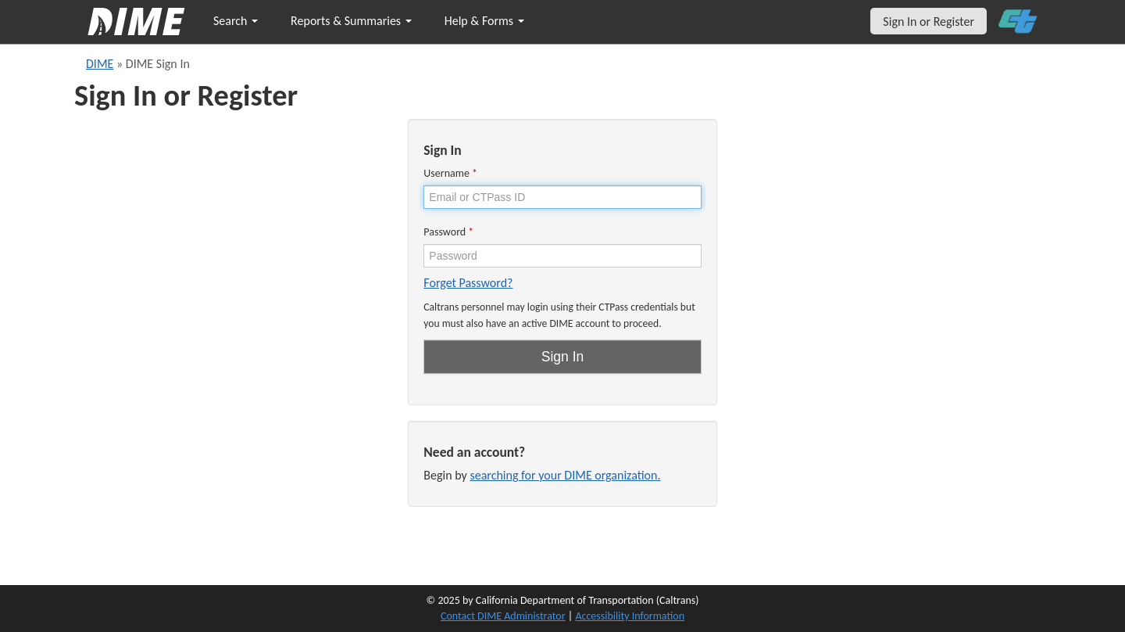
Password (448, 232)
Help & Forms (484, 20)
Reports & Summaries (351, 20)
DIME (99, 63)
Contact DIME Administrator (503, 616)
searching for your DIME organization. (565, 475)
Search (235, 20)
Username (450, 173)
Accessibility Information (629, 616)
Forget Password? (467, 282)
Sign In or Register (928, 21)
